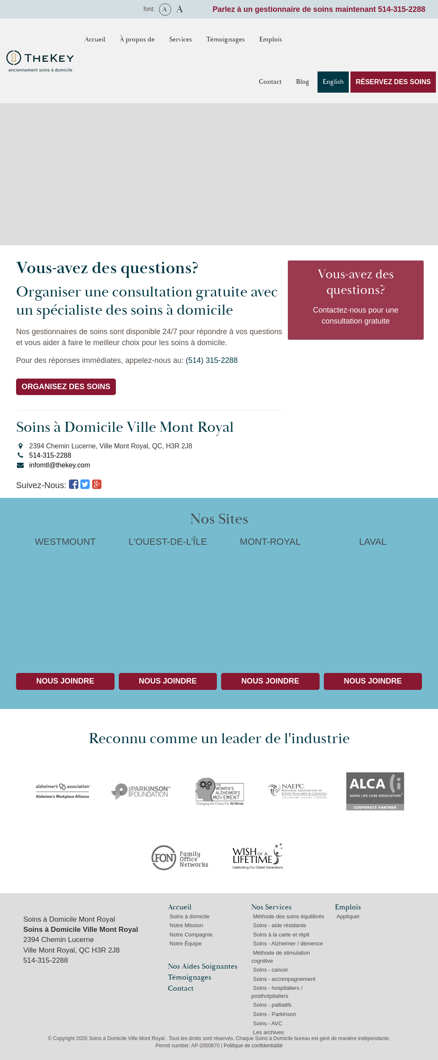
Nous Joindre (65, 681)
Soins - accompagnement (284, 979)
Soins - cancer (270, 970)
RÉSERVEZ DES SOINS (393, 81)
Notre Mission (186, 925)
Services (180, 39)
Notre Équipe (186, 943)
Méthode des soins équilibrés (288, 916)
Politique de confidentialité (253, 1046)
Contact (270, 81)
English (333, 81)
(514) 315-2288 (212, 360)
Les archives (268, 1032)
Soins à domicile (190, 916)
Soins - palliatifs (272, 1005)
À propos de (137, 39)
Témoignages (225, 39)
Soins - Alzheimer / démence (288, 943)
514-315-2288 (50, 455)
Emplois (270, 39)
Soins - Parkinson (274, 1014)
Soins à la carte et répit (281, 934)
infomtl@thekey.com (59, 465)
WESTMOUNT (65, 598)
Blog (302, 81)
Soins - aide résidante (279, 925)
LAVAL (373, 598)
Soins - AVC (267, 1023)
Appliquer (348, 916)
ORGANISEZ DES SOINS (66, 386)
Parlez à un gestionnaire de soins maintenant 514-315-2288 (319, 9)
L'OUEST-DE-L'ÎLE (168, 598)
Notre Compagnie (191, 934)
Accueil (95, 39)
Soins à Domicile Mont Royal (69, 919)
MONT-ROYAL (270, 598)
